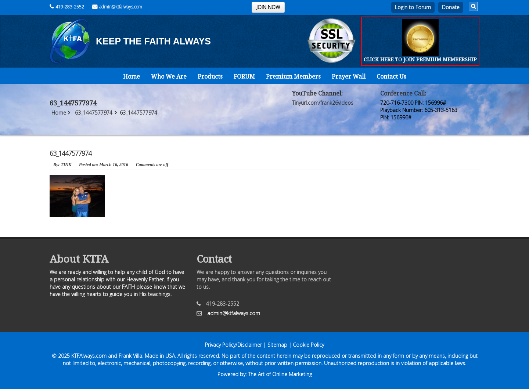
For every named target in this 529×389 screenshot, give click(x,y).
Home (131, 76)
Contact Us (391, 76)
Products (210, 76)
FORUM (244, 76)
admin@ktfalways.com (117, 7)
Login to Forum (413, 7)
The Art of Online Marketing (280, 374)
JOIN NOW (268, 7)
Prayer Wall (349, 76)
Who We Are (169, 76)
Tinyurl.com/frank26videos (322, 102)
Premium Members (293, 76)
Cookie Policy (308, 344)
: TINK (62, 164)
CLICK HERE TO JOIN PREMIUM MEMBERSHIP (420, 59)
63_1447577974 (93, 112)
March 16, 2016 (103, 164)
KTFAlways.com (89, 355)
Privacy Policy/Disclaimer (233, 344)
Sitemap (277, 344)
